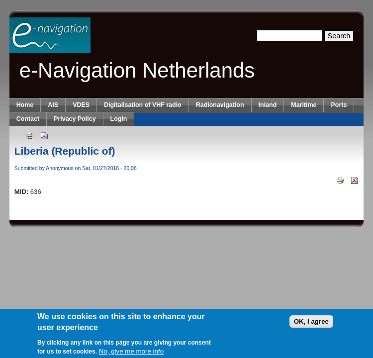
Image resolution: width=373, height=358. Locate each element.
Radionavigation (220, 104)
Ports (339, 104)
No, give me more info (131, 352)
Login (118, 118)
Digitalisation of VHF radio (143, 104)
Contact (27, 118)
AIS (53, 104)
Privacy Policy (74, 118)
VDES (81, 104)
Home (25, 104)
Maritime (303, 104)
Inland (268, 104)
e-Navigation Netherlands (137, 70)
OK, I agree (311, 322)
